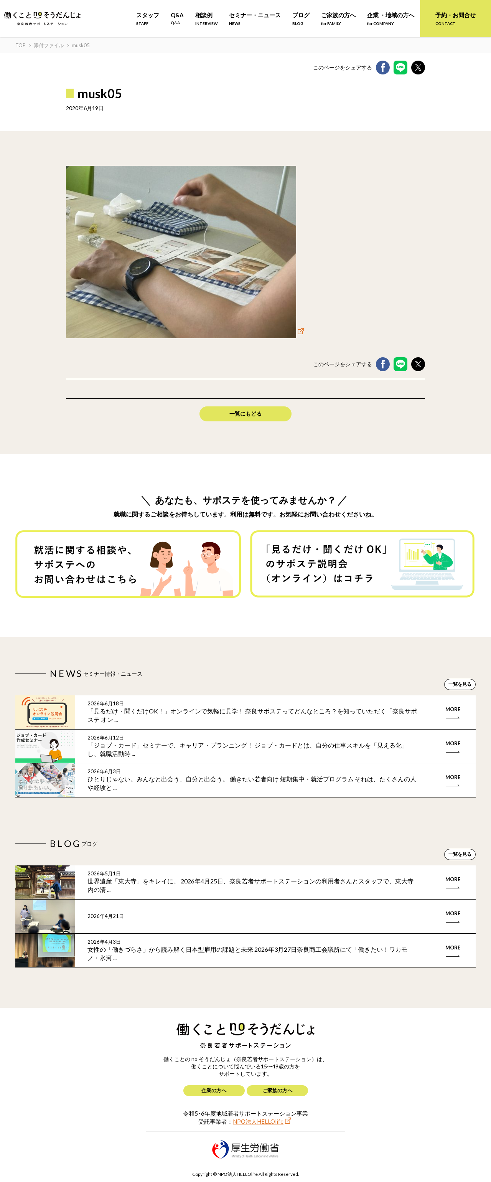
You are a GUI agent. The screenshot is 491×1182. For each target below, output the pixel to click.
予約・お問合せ (455, 19)
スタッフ (147, 19)
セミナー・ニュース (255, 19)
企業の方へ (213, 1090)
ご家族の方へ (338, 19)
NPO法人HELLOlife (258, 1121)
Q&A (177, 18)
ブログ (301, 19)
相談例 (206, 19)
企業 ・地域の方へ (390, 19)
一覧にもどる (245, 413)
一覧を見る (459, 684)
